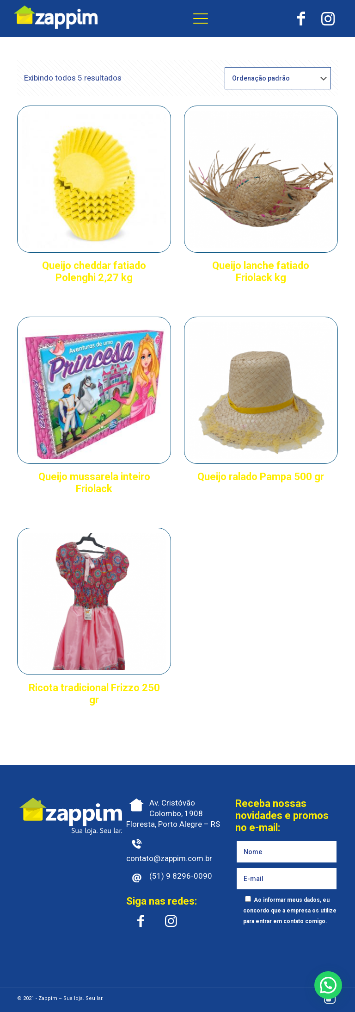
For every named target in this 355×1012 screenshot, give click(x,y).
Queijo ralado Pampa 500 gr (260, 476)
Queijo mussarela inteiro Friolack (94, 482)
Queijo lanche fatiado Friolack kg (260, 271)
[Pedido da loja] (278, 78)
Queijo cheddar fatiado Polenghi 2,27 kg (94, 271)
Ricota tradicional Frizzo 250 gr (94, 694)
